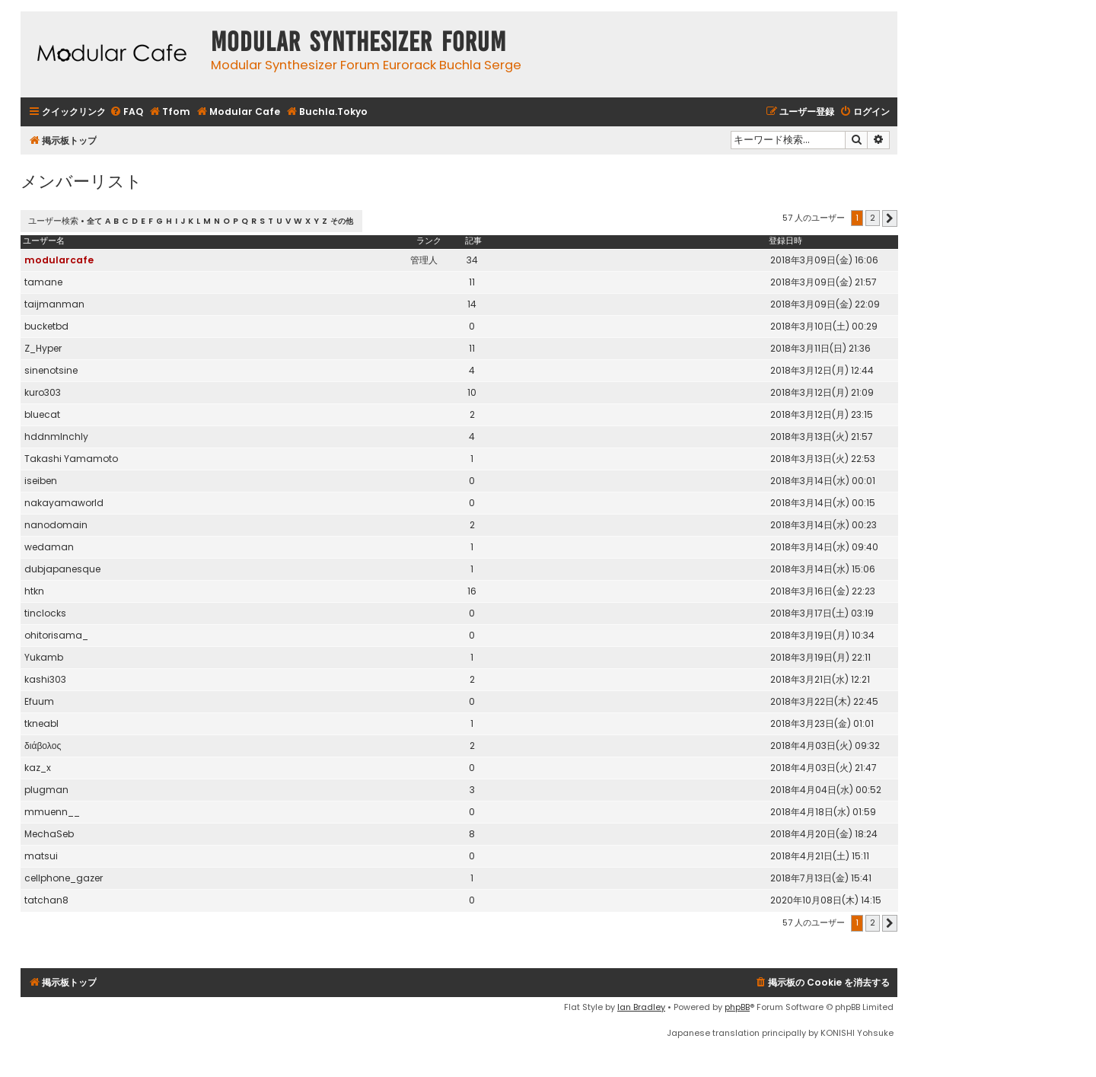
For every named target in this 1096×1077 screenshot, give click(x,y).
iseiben (40, 480)
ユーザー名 (44, 240)
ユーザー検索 (53, 221)
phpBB (737, 1007)
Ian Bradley (641, 1007)
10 (471, 392)
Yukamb (43, 657)
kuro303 (42, 392)
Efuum (39, 701)
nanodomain (56, 524)
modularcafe (59, 259)
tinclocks (45, 613)
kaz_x (37, 767)
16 (471, 591)
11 (472, 282)
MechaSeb (49, 833)
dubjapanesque (62, 568)
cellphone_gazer (63, 877)
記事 (473, 240)
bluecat (42, 414)
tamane (43, 282)
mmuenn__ (52, 811)
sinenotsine (51, 370)
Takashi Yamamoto (71, 458)
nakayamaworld (64, 502)
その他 (341, 221)
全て (94, 221)
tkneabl (41, 723)
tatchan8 (46, 900)
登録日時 (785, 240)
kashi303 (45, 679)
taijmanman (54, 304)
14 (471, 304)
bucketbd (46, 326)
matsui (41, 855)
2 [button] (872, 218)
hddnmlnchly (56, 436)
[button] (889, 218)
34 (472, 259)
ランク (428, 240)
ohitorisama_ (56, 635)
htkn (34, 591)
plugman (46, 789)
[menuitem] (126, 112)
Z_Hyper (43, 348)
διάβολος (42, 745)
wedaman (49, 546)
